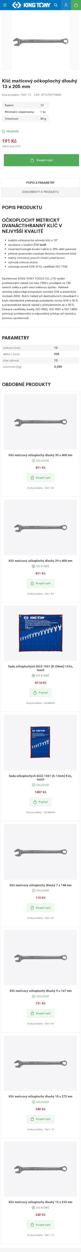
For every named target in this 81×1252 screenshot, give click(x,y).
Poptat (40, 692)
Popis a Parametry (40, 183)
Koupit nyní (41, 160)
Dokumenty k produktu (40, 192)
